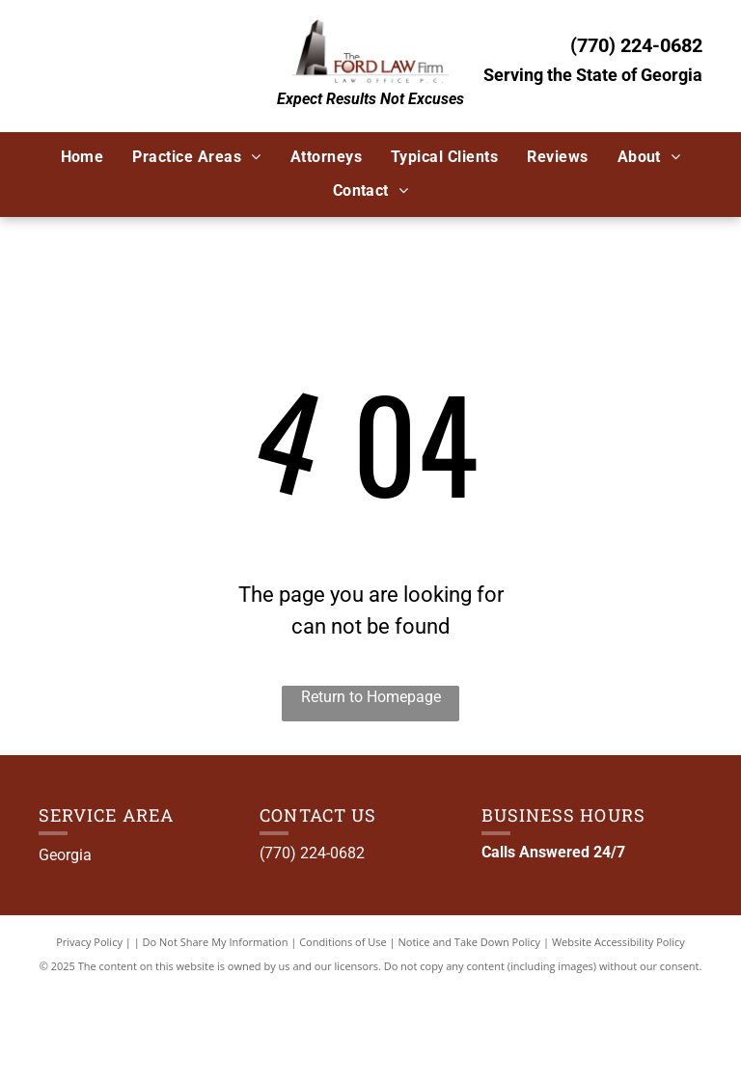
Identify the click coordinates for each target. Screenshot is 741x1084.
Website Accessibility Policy (618, 942)
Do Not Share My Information (215, 942)
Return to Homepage (371, 697)
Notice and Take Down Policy (469, 942)
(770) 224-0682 (636, 45)
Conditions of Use (343, 942)
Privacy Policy (89, 942)
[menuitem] (82, 157)
